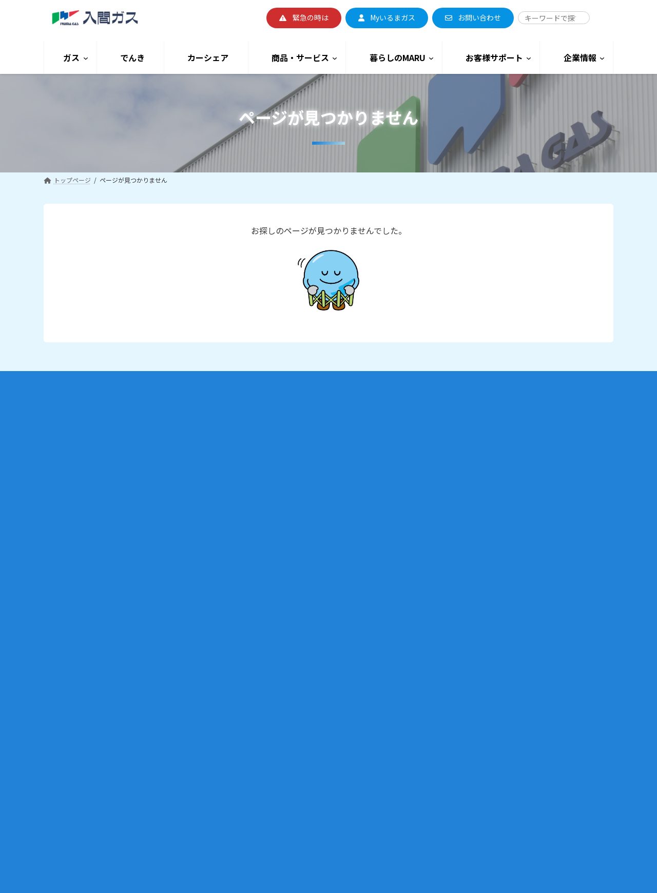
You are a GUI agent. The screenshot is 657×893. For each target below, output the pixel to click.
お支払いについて (77, 605)
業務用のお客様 (78, 641)
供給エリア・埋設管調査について (99, 726)
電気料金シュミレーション (285, 530)
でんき (261, 424)
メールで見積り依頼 (285, 610)
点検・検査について (470, 522)
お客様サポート (476, 424)
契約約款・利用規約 (80, 577)
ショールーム (266, 829)
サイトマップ (461, 720)
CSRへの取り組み (476, 672)
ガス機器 (260, 596)
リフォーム (263, 637)
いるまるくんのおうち (279, 788)
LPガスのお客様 (78, 775)
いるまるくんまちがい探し (294, 801)
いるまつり (263, 747)
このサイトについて (470, 734)
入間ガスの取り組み (470, 645)
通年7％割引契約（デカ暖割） (104, 509)
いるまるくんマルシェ (279, 760)
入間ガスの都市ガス (80, 618)
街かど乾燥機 (266, 665)
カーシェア (271, 553)
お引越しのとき (74, 455)
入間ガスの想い (464, 631)
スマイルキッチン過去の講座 (297, 719)
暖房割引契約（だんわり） (99, 482)
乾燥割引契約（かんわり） (99, 496)
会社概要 (455, 604)
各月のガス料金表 (86, 564)
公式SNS (260, 815)
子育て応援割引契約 (90, 537)
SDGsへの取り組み (478, 658)
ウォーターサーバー (275, 651)
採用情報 (455, 618)
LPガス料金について (81, 793)
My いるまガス (73, 591)
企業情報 (461, 586)
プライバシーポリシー (474, 748)
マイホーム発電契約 (90, 550)
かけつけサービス (467, 536)
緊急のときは (461, 440)
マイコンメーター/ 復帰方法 (491, 454)
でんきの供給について (279, 495)
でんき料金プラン (272, 440)
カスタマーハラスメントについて (498, 563)
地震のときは (470, 467)
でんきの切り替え (272, 467)
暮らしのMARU (281, 688)
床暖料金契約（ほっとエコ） (102, 523)
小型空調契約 (80, 671)
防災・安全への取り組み (486, 686)
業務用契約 (77, 685)
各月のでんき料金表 (285, 454)
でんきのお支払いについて (285, 481)
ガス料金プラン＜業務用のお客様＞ (102, 657)
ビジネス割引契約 (86, 698)
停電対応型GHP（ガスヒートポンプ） (105, 739)
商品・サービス (281, 579)
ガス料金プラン (74, 468)
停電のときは (470, 508)
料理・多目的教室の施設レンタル (294, 774)
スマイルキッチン (272, 706)
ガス (61, 424)
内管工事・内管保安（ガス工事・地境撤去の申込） (124, 712)
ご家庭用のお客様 (82, 440)
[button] (303, 18)
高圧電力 (260, 508)
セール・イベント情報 (279, 733)
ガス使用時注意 (473, 495)
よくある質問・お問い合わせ (483, 549)
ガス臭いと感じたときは (486, 481)
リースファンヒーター (278, 624)
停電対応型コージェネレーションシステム (111, 753)
